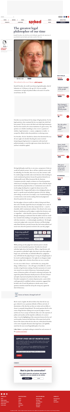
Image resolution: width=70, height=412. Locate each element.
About (2, 398)
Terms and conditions (5, 401)
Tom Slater (60, 178)
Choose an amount (42, 235)
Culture (19, 400)
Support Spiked (4, 400)
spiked (58, 198)
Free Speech (20, 405)
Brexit (19, 401)
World (59, 156)
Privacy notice (3, 403)
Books (49, 22)
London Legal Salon (21, 331)
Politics (29, 78)
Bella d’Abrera (61, 155)
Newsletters (63, 19)
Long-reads (20, 22)
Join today (27, 378)
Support (19, 355)
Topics (5, 19)
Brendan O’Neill (39, 398)
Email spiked (56, 401)
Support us (62, 22)
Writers (14, 19)
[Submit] (13, 17)
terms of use (31, 410)
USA (19, 406)
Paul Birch (59, 115)
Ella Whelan (38, 403)
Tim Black (59, 78)
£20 (44, 232)
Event (59, 179)
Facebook (64, 17)
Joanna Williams (39, 401)
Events (49, 19)
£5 (35, 232)
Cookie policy (3, 405)
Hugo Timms (60, 135)
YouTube (68, 17)
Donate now (37, 239)
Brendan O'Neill (61, 95)
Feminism (20, 403)
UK (58, 116)
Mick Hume (38, 405)
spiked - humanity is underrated (35, 22)
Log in (60, 16)
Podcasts (7, 22)
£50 (48, 232)
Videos (22, 19)
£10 (40, 232)
